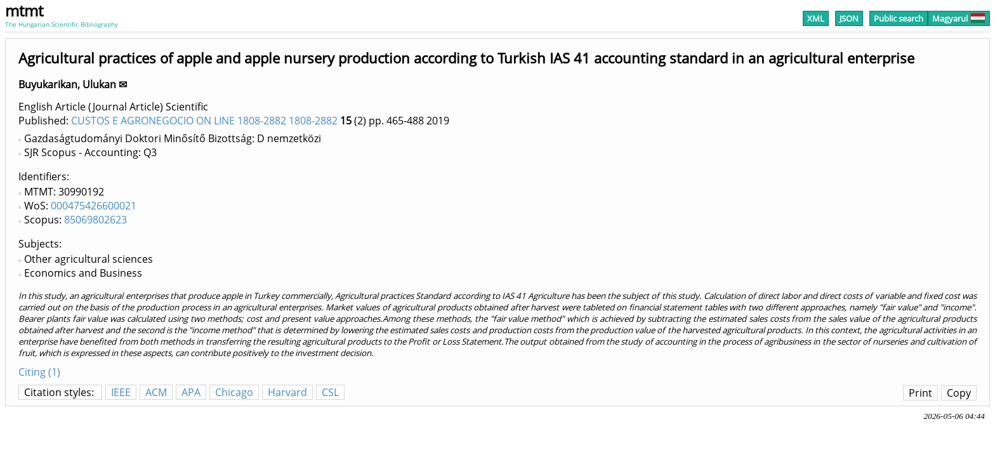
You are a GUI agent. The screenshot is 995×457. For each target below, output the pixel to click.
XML (815, 18)
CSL (330, 392)
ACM (156, 392)
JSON (849, 18)
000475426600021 (93, 206)
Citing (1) (39, 372)
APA (191, 392)
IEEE (121, 392)
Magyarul (958, 18)
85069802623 (95, 220)
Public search (898, 18)
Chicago (234, 392)
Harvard (287, 392)
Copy (959, 393)
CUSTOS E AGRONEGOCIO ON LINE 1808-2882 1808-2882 (204, 121)
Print (920, 393)
